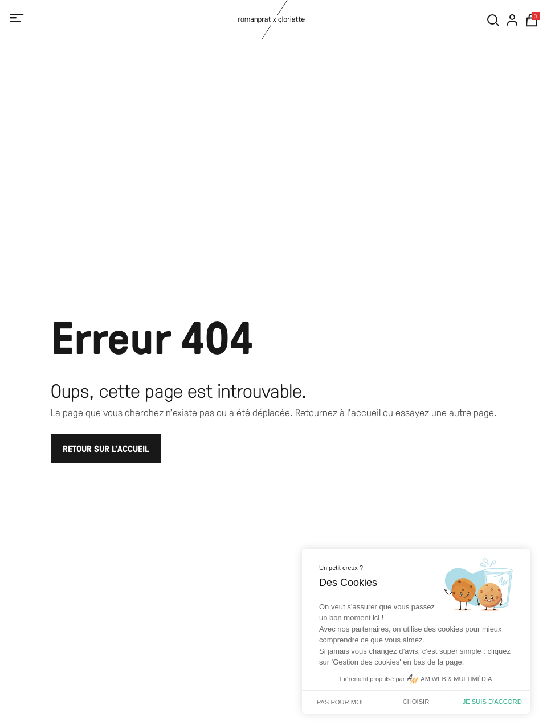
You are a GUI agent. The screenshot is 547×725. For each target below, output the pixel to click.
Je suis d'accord (492, 701)
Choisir (416, 701)
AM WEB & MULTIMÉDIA (456, 678)
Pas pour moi (340, 702)
